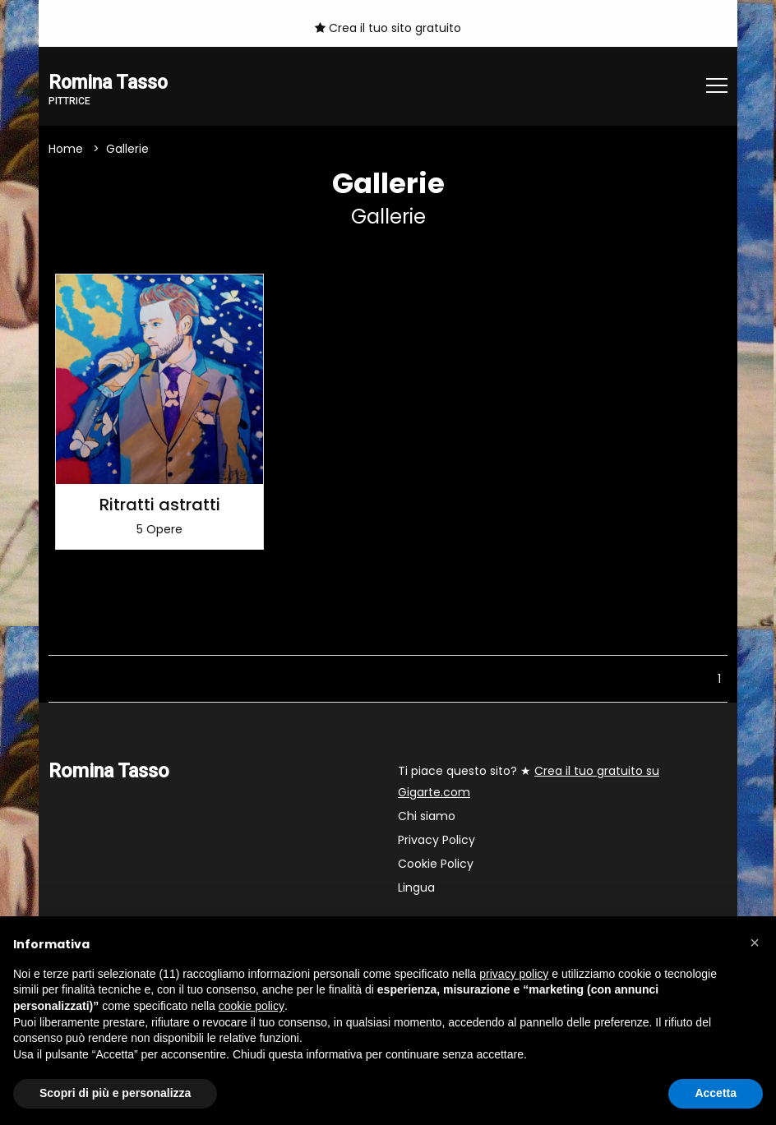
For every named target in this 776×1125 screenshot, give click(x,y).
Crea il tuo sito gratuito (388, 28)
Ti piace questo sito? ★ (528, 782)
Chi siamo (426, 817)
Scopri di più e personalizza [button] (115, 1093)
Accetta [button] (716, 1093)
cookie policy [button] (251, 1005)
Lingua (416, 888)
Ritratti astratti (159, 505)
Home (65, 148)
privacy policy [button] (513, 973)
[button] (754, 942)
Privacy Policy (436, 840)
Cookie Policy (435, 864)
